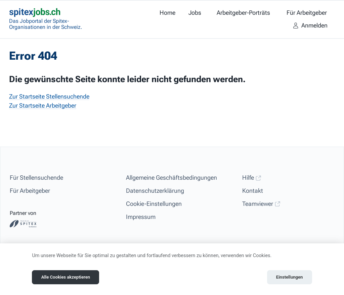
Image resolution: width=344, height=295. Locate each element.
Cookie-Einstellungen (154, 203)
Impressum (141, 216)
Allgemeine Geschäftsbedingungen (171, 177)
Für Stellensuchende (36, 177)
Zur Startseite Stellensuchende (49, 96)
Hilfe (251, 177)
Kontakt (252, 190)
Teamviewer (261, 203)
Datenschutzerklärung (155, 190)
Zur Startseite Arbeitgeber (42, 105)
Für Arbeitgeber (30, 190)
